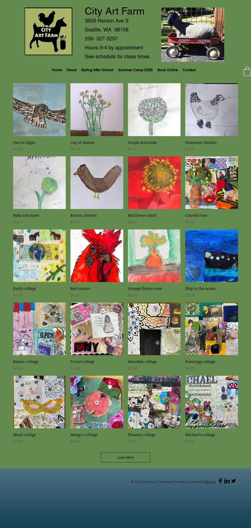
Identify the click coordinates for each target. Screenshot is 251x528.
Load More (125, 457)
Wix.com (210, 482)
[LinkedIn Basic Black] (227, 481)
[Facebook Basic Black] (220, 481)
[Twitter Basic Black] (233, 481)
